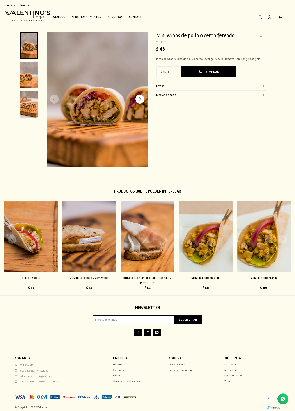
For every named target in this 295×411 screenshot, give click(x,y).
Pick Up (117, 373)
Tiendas (24, 5)
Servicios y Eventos (90, 16)
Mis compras (231, 368)
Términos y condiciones (126, 379)
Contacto (140, 16)
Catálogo (62, 16)
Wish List (229, 379)
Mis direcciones (233, 373)
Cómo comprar (177, 362)
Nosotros (119, 16)
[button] (139, 97)
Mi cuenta (230, 362)
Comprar (211, 70)
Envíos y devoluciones (181, 368)
